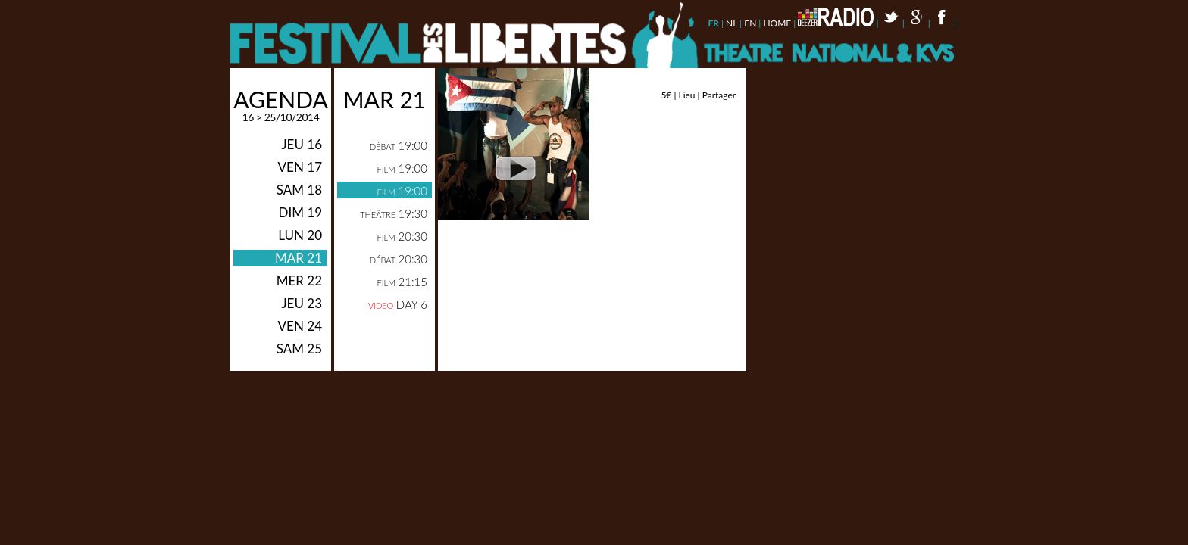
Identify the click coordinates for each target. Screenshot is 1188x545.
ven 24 (300, 326)
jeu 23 (301, 303)
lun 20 (300, 235)
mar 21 (298, 258)
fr (713, 23)
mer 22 (299, 280)
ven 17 (300, 167)
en (750, 23)
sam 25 (299, 349)
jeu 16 (301, 144)
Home (777, 23)
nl (731, 23)
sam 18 (299, 190)
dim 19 (300, 212)
